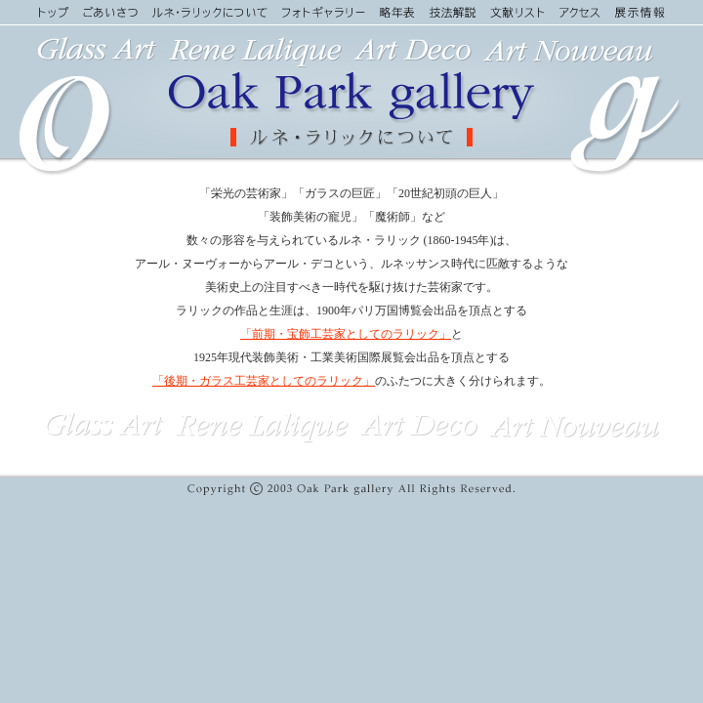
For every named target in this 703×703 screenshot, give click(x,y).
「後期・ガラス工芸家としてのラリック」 (263, 381)
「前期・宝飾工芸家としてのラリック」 (345, 334)
